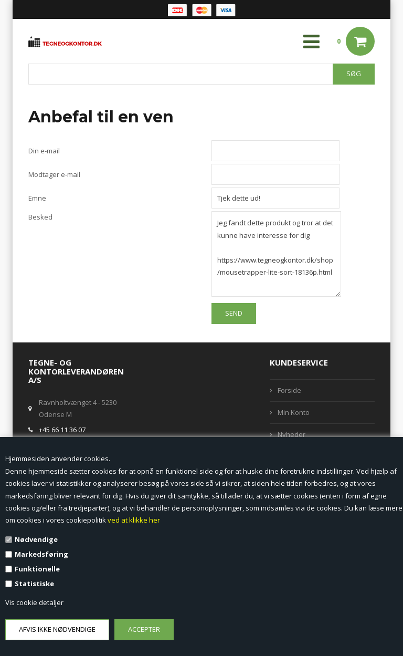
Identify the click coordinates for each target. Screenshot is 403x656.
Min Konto (294, 412)
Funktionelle (37, 569)
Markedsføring (41, 554)
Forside (289, 390)
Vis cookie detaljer (34, 602)
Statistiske (34, 583)
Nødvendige (36, 539)
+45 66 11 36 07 (62, 429)
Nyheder (291, 434)
